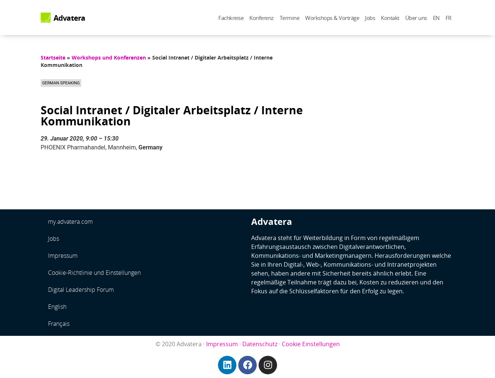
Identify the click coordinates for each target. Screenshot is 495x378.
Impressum (63, 256)
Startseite (53, 57)
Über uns (416, 17)
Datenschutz (259, 344)
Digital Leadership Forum (81, 290)
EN (436, 17)
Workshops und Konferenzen (109, 57)
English (57, 307)
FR (448, 17)
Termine (290, 17)
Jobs (370, 17)
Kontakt (390, 17)
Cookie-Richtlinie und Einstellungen (94, 273)
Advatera (69, 18)
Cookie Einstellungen (311, 344)
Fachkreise (230, 17)
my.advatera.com (70, 221)
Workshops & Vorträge (332, 17)
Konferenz (261, 17)
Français (58, 324)
